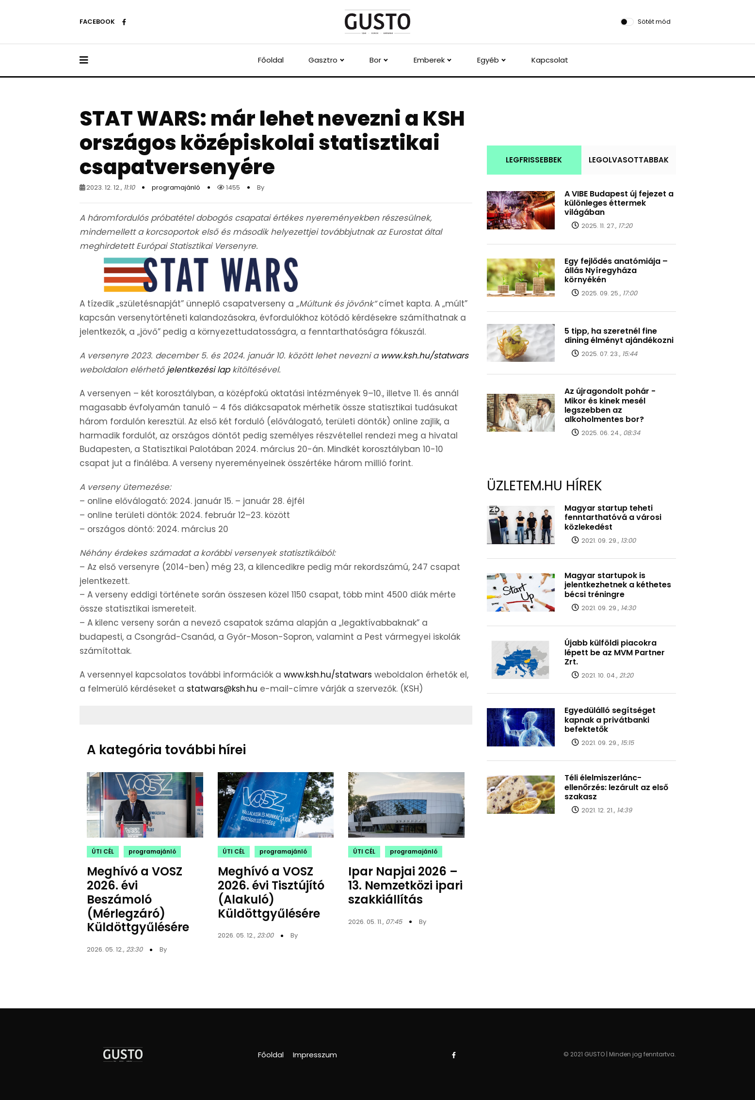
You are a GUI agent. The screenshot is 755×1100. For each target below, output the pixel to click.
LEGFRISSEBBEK (534, 160)
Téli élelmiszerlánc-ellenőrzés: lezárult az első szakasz (616, 787)
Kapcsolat (549, 60)
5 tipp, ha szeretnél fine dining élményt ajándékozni (619, 335)
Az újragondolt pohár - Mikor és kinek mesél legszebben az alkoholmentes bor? (610, 405)
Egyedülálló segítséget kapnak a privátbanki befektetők (610, 719)
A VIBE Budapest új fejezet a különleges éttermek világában (619, 203)
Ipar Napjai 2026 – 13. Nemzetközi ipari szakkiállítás (405, 885)
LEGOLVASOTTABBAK (629, 160)
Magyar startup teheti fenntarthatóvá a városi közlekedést (612, 517)
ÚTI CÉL (103, 851)
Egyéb (488, 60)
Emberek (429, 60)
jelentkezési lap (198, 369)
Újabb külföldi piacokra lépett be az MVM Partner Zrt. (614, 652)
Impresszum (315, 1055)
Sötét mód (654, 21)
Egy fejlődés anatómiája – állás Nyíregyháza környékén (616, 270)
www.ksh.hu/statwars (424, 355)
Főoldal (271, 60)
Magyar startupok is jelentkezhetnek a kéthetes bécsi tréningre (617, 584)
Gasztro (322, 60)
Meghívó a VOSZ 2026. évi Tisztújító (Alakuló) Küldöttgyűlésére (271, 892)
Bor (375, 60)
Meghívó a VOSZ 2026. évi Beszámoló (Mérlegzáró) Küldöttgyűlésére (138, 899)
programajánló (176, 187)
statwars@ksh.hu (222, 689)
